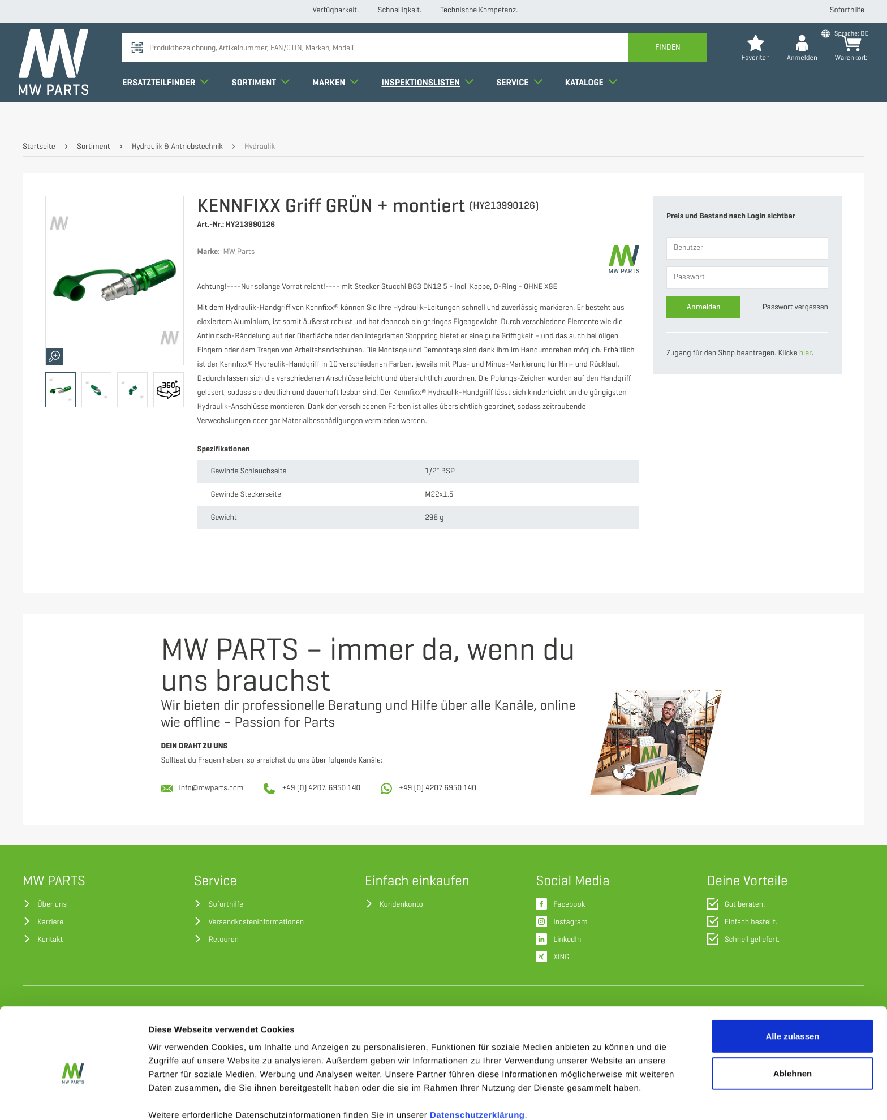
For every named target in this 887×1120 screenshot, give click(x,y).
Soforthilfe (847, 10)
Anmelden (704, 307)
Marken (339, 104)
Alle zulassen (792, 982)
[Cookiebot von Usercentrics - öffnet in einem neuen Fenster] (73, 1097)
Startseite (39, 147)
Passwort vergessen (795, 307)
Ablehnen (792, 1019)
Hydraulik (259, 147)
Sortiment (264, 104)
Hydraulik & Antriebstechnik (177, 147)
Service (523, 104)
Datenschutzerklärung (477, 1061)
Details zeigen (601, 1097)
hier (805, 353)
